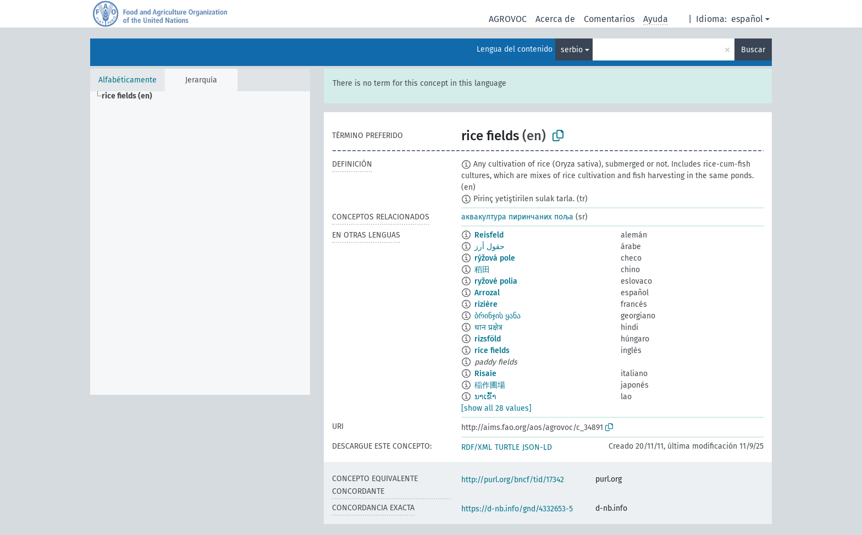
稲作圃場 (489, 385)
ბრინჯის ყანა (497, 316)
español (747, 19)
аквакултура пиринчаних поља (517, 217)
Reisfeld (489, 235)
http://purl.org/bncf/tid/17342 (512, 479)
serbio (572, 49)
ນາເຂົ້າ (485, 396)
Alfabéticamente (127, 80)
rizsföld (487, 339)
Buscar (753, 49)
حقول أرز (489, 246)
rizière (486, 304)
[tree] (200, 243)
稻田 (482, 269)
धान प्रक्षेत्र (488, 327)
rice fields (492, 350)
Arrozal (487, 292)
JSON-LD (537, 447)
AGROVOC (508, 19)
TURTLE (507, 447)
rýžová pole (494, 258)
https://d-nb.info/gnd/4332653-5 (517, 509)
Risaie (485, 373)
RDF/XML (476, 447)
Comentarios (609, 19)
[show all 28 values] (496, 408)
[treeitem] (131, 96)
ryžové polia (495, 281)
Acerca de (555, 19)
